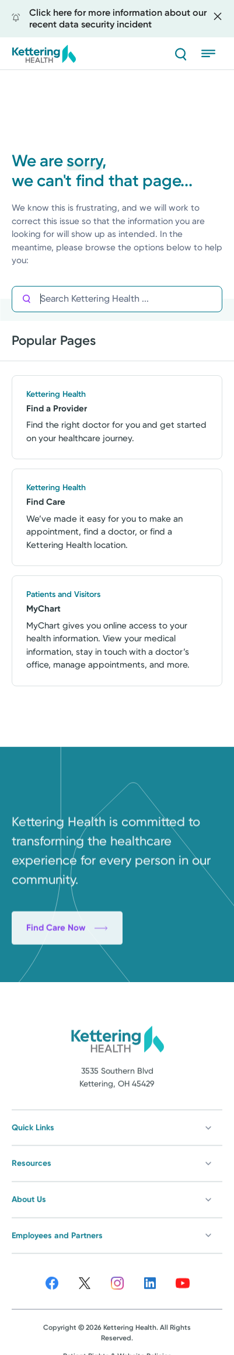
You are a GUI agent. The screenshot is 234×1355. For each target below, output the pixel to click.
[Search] (180, 54)
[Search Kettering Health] (131, 299)
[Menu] (211, 53)
